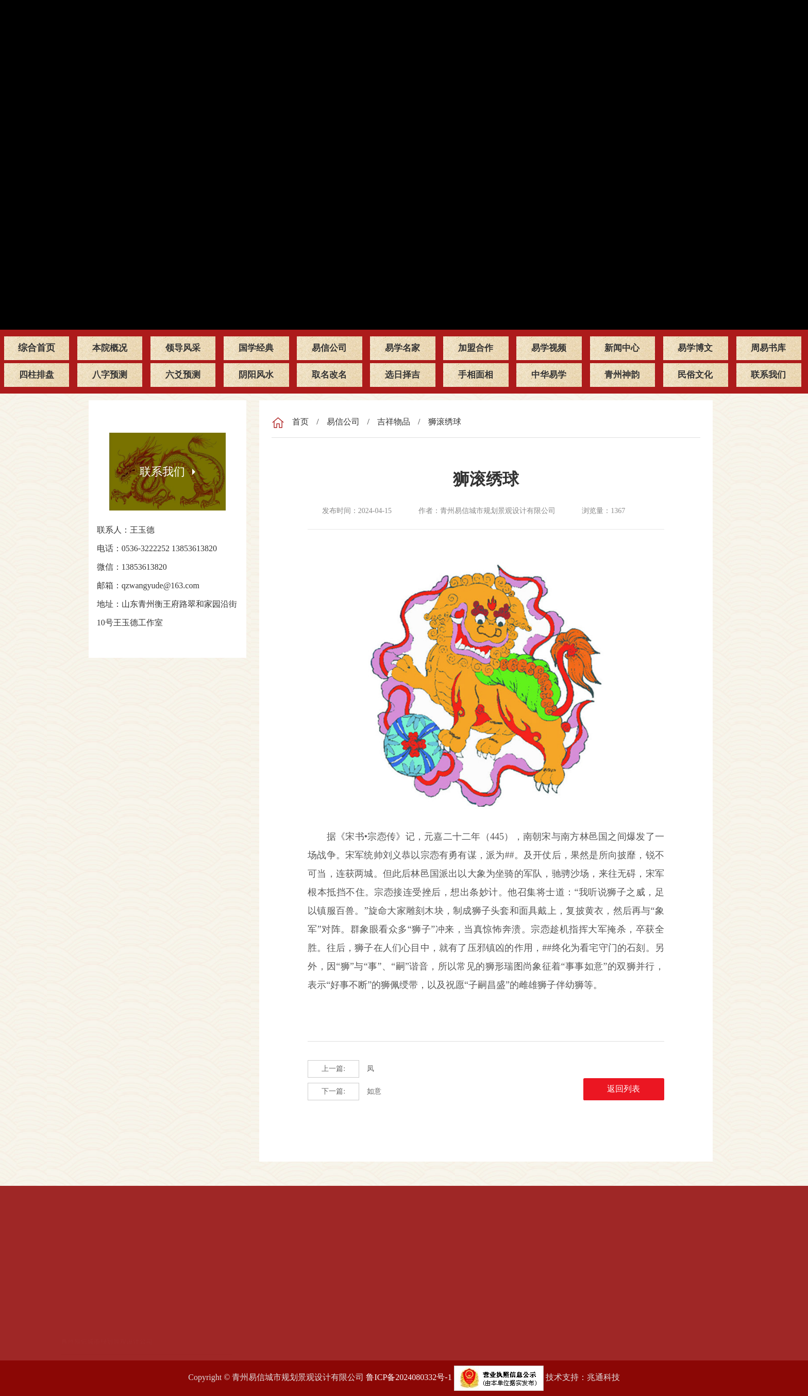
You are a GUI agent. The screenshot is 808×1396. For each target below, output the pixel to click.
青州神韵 (622, 374)
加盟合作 (475, 348)
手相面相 (475, 374)
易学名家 (402, 348)
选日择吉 (402, 374)
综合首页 (36, 348)
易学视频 (548, 348)
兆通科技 (603, 1377)
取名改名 (329, 374)
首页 (300, 421)
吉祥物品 (393, 421)
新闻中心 (622, 348)
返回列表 (635, 1091)
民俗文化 (695, 374)
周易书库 (768, 348)
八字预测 (109, 374)
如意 (344, 1091)
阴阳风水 (256, 374)
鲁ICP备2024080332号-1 (408, 1377)
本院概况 (109, 348)
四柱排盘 (36, 374)
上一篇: (333, 1068)
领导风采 (182, 348)
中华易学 (548, 374)
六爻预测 (182, 374)
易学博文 (695, 348)
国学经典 (256, 348)
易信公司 (329, 348)
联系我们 (768, 374)
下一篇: (333, 1091)
